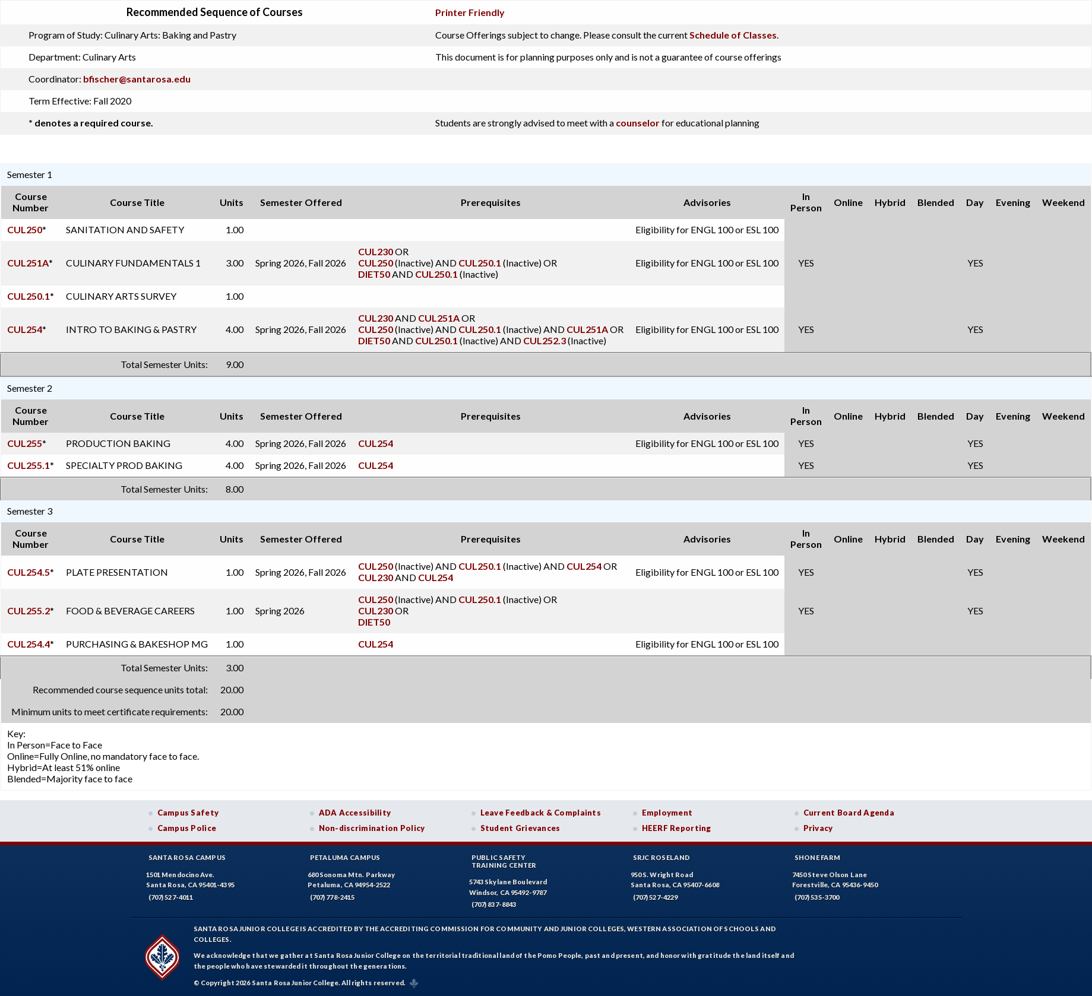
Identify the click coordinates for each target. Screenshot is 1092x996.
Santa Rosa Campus (187, 857)
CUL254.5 (28, 572)
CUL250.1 (479, 262)
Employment (667, 812)
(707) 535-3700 (817, 897)
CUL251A (28, 262)
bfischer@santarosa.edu (137, 78)
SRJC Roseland (662, 857)
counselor (638, 122)
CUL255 (24, 443)
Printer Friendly (470, 12)
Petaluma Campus (345, 857)
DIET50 (374, 274)
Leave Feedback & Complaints (540, 812)
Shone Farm (818, 857)
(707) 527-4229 (655, 897)
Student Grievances (520, 828)
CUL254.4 (28, 643)
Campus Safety (188, 812)
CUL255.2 (28, 610)
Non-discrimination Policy (372, 828)
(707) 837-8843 (494, 904)
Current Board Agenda (849, 812)
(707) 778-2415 (332, 897)
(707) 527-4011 (171, 897)
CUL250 (24, 229)
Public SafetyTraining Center (504, 861)
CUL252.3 (544, 340)
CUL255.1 (28, 465)
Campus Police (187, 828)
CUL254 (24, 329)
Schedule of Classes (733, 34)
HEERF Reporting (676, 828)
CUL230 (375, 251)
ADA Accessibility (355, 812)
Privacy (818, 828)
